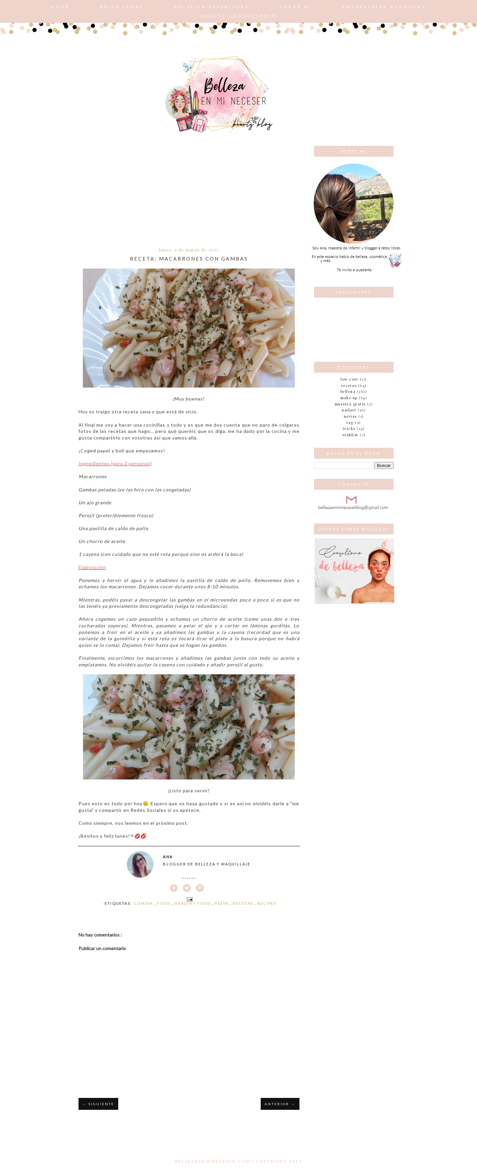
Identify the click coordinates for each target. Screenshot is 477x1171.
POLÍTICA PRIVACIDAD (212, 7)
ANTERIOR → (280, 1104)
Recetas (244, 903)
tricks (349, 428)
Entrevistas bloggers (384, 7)
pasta (222, 903)
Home (60, 7)
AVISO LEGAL (122, 7)
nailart (349, 409)
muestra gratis (350, 403)
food (164, 903)
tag (349, 422)
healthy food (193, 903)
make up (349, 397)
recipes (266, 903)
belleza (348, 391)
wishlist (350, 434)
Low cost (349, 379)
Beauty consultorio (238, 16)
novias (350, 416)
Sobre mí (296, 7)
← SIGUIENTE (98, 1104)
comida (143, 903)
